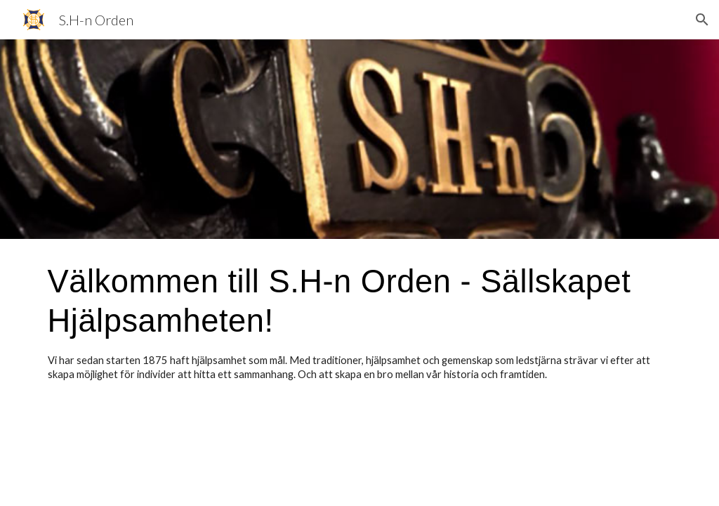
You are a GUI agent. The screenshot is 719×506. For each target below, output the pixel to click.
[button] (702, 20)
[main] (360, 321)
